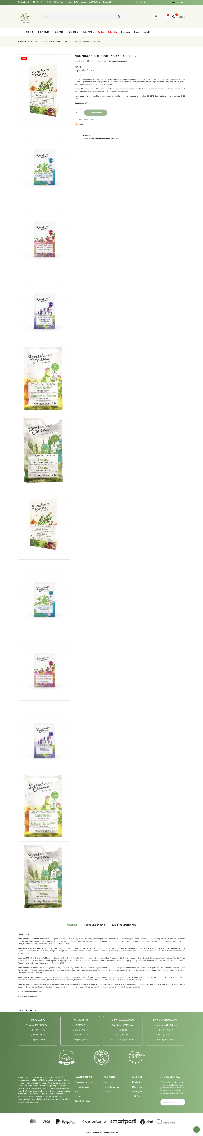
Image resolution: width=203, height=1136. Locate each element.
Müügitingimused (82, 1087)
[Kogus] (79, 113)
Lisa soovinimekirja (84, 120)
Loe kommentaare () (98, 61)
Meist (77, 1091)
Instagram (137, 1091)
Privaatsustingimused (84, 1082)
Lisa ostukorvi (95, 113)
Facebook (137, 1087)
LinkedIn (136, 1082)
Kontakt (78, 1096)
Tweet (31, 1010)
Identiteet (107, 1091)
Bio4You (98, 1132)
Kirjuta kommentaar (119, 61)
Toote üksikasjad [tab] (94, 925)
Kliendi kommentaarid (123, 925)
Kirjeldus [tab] (72, 925)
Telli (181, 1102)
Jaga (26, 1010)
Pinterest (35, 1010)
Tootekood (79, 103)
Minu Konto (108, 1082)
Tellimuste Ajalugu (111, 1087)
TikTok (136, 1096)
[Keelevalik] (178, 2)
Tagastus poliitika (82, 1101)
